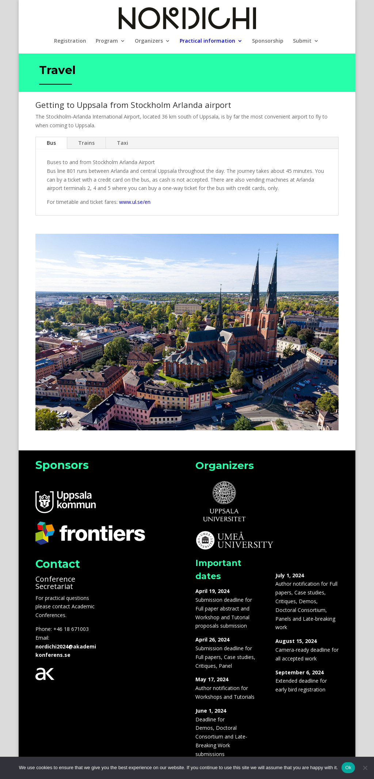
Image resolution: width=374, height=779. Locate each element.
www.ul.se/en (134, 201)
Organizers (149, 41)
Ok (348, 767)
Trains (86, 142)
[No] (365, 767)
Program (107, 41)
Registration (70, 41)
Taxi (122, 142)
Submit (302, 41)
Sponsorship (267, 41)
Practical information (207, 41)
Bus (51, 142)
